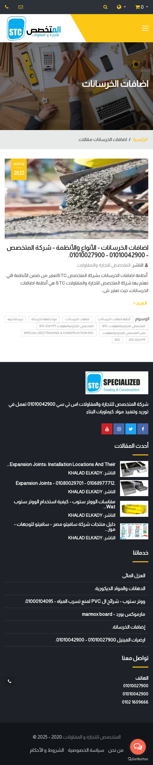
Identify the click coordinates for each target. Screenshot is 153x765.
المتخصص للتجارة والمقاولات (103, 265)
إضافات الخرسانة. (128, 627)
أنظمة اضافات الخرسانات (114, 319)
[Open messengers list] (138, 747)
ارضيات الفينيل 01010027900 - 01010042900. (100, 639)
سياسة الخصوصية (86, 750)
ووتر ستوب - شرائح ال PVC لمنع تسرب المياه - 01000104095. (85, 601)
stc (117, 340)
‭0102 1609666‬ (135, 702)
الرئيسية (140, 139)
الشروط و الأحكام (47, 750)
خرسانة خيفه (15, 319)
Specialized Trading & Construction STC (59, 333)
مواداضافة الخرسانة (44, 319)
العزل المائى (133, 575)
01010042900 (135, 693)
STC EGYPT (137, 340)
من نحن (115, 750)
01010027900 (135, 685)
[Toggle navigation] (145, 29)
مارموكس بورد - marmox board (113, 614)
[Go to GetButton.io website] (138, 759)
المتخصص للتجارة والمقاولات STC (123, 326)
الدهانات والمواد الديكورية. (119, 588)
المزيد (140, 303)
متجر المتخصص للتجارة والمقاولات (123, 333)
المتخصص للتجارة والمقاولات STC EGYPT (66, 326)
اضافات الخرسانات (77, 319)
